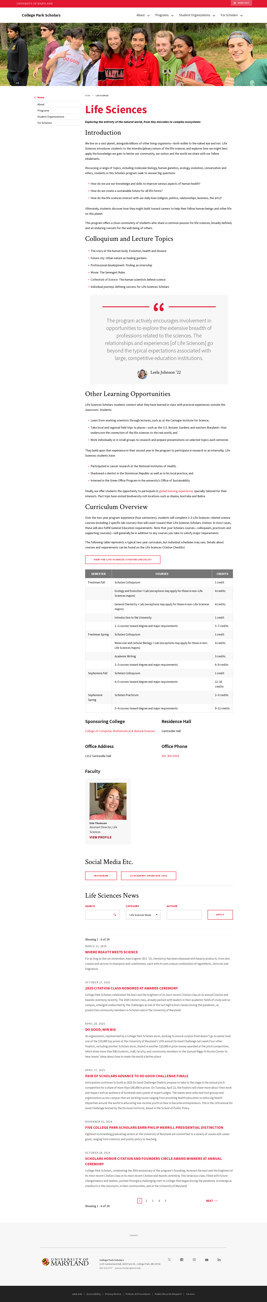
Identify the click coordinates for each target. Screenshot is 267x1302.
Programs (162, 15)
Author (172, 906)
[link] (108, 811)
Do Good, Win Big (100, 1029)
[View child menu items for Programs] (172, 15)
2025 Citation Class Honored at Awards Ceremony (131, 988)
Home (39, 97)
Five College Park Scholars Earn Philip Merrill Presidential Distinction (154, 1127)
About (141, 15)
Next (211, 1200)
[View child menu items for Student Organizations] (214, 15)
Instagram (101, 875)
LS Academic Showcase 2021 (149, 875)
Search (90, 906)
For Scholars (229, 15)
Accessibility (94, 1294)
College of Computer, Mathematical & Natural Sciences (120, 731)
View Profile (101, 837)
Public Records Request (168, 1294)
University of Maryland (35, 3)
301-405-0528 (170, 756)
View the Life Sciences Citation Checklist (123, 559)
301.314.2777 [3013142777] (105, 1268)
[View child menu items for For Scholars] (241, 15)
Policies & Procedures (138, 1294)
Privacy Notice (113, 1294)
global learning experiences (176, 491)
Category (132, 906)
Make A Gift (241, 3)
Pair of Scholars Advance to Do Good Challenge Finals (136, 1075)
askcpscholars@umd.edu (128, 1268)
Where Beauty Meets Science (111, 952)
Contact (133, 1235)
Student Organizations (194, 15)
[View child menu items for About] (148, 15)
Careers (190, 1294)
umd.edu (77, 1294)
